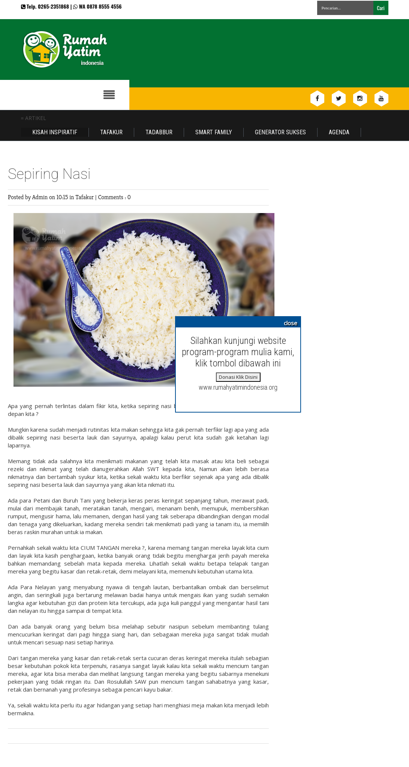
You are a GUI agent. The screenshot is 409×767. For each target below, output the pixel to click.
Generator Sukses (280, 132)
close (290, 323)
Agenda (339, 132)
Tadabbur (158, 132)
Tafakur (111, 132)
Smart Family (213, 132)
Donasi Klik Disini (238, 377)
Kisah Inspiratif (54, 132)
